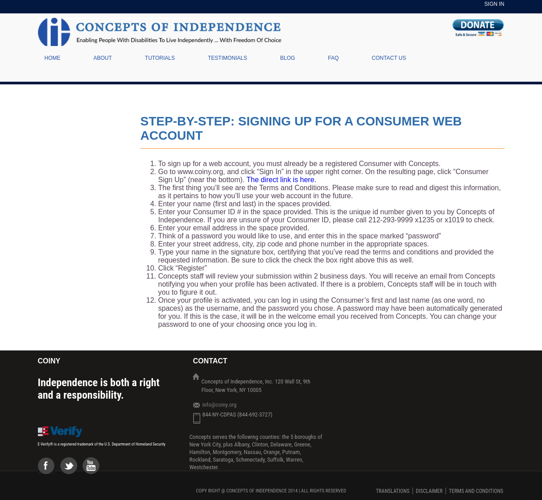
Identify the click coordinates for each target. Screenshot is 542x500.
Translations (393, 491)
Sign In (494, 4)
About (103, 58)
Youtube (94, 468)
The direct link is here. (282, 179)
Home (53, 58)
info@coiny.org (220, 404)
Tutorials (160, 58)
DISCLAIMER (429, 491)
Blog (287, 58)
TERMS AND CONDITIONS (476, 491)
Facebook (49, 468)
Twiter (71, 468)
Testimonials (227, 58)
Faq (333, 58)
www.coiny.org (200, 171)
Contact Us (389, 58)
